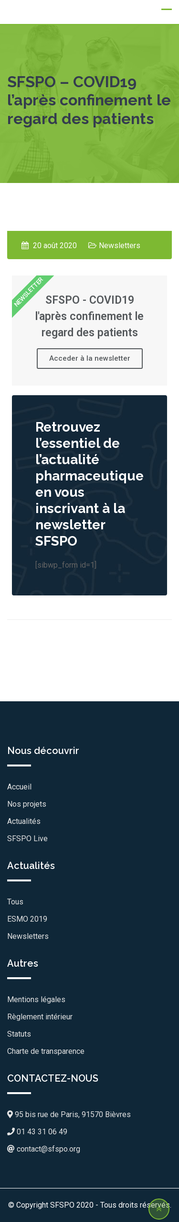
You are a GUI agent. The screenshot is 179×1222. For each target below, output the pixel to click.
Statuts (19, 1034)
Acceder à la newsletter (89, 358)
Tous (15, 901)
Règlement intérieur (40, 1016)
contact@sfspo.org (43, 1148)
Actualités (24, 821)
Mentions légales (36, 999)
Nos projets (26, 804)
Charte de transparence (45, 1051)
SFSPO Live (27, 838)
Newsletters (119, 245)
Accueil (19, 786)
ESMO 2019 (27, 919)
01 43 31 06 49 (37, 1131)
